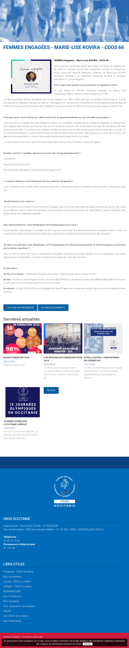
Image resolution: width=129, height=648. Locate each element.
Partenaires (12, 620)
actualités (11, 601)
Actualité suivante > (53, 308)
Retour (51, 390)
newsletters (12, 576)
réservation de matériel (18, 606)
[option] (31, 77)
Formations (12, 596)
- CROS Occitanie (18, 571)
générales (32, 637)
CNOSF (7, 611)
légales (11, 637)
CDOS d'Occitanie (15, 615)
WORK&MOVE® (11, 591)
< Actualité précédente (20, 308)
